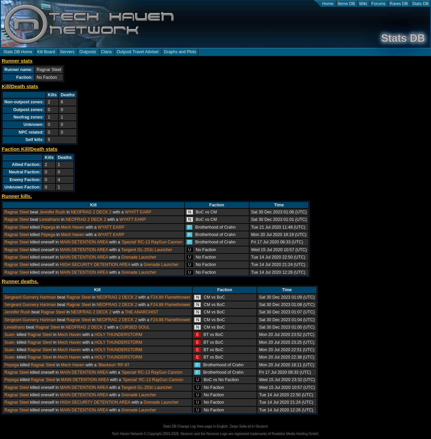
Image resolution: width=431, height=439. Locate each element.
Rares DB (399, 3)
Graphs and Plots (180, 51)
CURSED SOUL (135, 327)
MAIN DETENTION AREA (84, 242)
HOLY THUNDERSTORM (118, 334)
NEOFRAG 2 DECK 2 (91, 212)
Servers (67, 51)
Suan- (9, 334)
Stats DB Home (17, 51)
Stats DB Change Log (179, 426)
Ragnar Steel (16, 212)
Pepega (48, 227)
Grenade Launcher (138, 257)
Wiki (363, 3)
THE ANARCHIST (141, 312)
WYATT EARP (138, 212)
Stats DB (420, 3)
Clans (106, 51)
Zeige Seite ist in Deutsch (249, 426)
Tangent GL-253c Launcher (146, 249)
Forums (378, 3)
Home (327, 3)
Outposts (87, 51)
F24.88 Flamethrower (171, 297)
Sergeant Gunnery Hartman (30, 297)
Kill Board (46, 51)
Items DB (346, 3)
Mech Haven (73, 227)
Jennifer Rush (52, 212)
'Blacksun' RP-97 (113, 365)
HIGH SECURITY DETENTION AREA (95, 264)
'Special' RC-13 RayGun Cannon (152, 242)
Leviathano (49, 219)
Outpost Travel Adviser (138, 51)
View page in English (212, 426)
